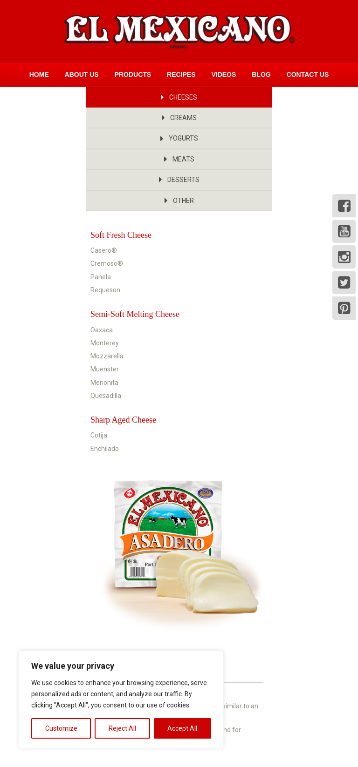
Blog (261, 74)
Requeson (105, 290)
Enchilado (104, 448)
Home (39, 74)
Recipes (181, 74)
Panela (100, 277)
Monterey (104, 343)
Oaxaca (101, 330)
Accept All (182, 728)
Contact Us (308, 74)
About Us (82, 74)
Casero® (103, 250)
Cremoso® (106, 263)
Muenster (104, 369)
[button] (179, 97)
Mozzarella (107, 356)
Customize (61, 728)
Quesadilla (105, 395)
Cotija (98, 435)
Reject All (122, 728)
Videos (223, 74)
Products (133, 74)
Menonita (104, 382)
